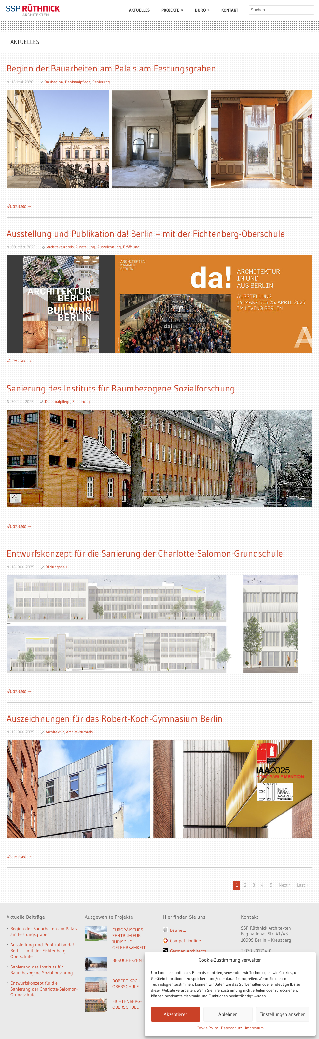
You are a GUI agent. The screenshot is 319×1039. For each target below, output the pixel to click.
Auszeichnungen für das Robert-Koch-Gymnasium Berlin (115, 718)
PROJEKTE (172, 10)
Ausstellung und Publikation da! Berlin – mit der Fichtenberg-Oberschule (146, 233)
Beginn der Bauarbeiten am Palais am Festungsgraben (111, 68)
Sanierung (101, 81)
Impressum (254, 1027)
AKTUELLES (139, 10)
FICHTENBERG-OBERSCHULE (127, 1004)
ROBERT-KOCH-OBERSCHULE (127, 984)
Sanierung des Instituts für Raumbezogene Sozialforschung (121, 388)
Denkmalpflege (77, 81)
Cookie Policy (207, 1027)
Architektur (55, 731)
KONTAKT (229, 10)
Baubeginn (54, 81)
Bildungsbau (56, 566)
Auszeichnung (109, 246)
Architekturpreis (60, 246)
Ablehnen (228, 1014)
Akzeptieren (176, 1014)
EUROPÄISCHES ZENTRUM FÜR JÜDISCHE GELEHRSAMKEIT (129, 939)
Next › (285, 885)
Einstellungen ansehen (282, 1014)
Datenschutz (231, 1027)
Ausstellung (85, 246)
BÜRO (202, 10)
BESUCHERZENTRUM (132, 960)
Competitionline (185, 940)
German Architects (188, 951)
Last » (303, 885)
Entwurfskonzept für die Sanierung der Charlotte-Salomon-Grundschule (145, 553)
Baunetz (178, 930)
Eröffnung (131, 246)
